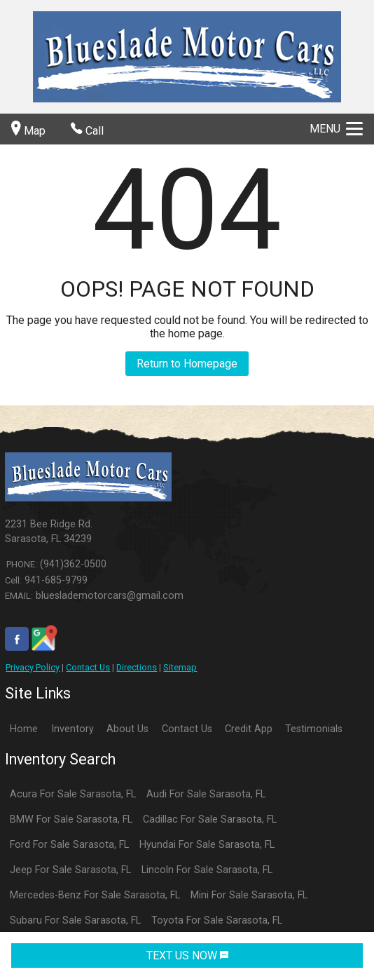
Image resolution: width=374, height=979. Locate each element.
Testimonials (313, 729)
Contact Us (88, 667)
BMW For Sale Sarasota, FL (71, 819)
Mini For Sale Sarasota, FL (249, 895)
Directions (136, 667)
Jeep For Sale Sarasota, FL (70, 870)
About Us (127, 729)
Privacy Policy (33, 667)
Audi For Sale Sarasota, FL (205, 794)
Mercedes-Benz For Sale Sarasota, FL (95, 895)
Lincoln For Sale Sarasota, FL (206, 870)
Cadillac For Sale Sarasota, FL (210, 819)
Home (24, 729)
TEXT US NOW (187, 955)
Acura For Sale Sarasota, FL (73, 794)
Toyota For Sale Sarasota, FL (216, 920)
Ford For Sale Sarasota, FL (69, 845)
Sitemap (180, 667)
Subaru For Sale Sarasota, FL (75, 920)
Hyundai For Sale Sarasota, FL (207, 845)
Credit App (248, 729)
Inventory (72, 729)
